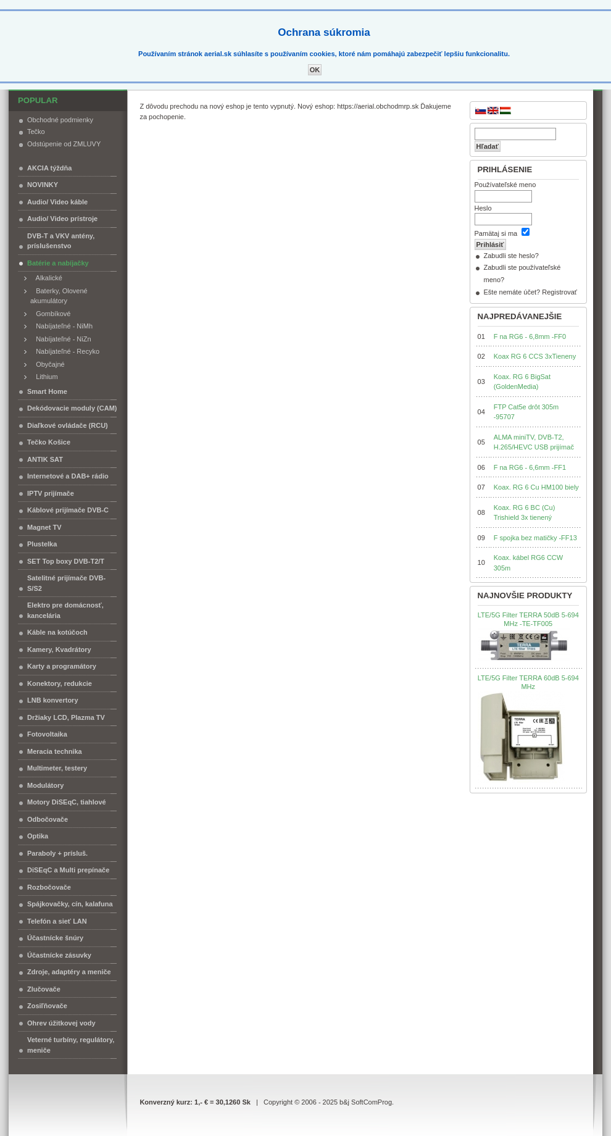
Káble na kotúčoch (57, 632)
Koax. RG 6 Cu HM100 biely (536, 487)
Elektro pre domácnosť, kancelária (65, 610)
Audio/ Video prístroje (62, 218)
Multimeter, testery (57, 768)
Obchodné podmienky (60, 119)
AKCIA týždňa (49, 168)
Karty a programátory (61, 666)
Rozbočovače (49, 887)
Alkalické (46, 278)
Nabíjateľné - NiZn (60, 339)
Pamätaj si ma (496, 233)
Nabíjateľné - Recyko (64, 351)
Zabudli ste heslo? (511, 255)
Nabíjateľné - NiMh (61, 326)
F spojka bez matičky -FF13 (535, 537)
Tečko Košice (48, 442)
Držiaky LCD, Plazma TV (66, 717)
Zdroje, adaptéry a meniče (69, 971)
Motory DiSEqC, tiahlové (66, 802)
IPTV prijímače (50, 493)
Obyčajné (47, 364)
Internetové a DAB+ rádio (68, 476)
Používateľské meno (505, 184)
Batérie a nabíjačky (58, 263)
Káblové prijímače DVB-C (68, 510)
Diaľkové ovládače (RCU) (67, 425)
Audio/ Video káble (57, 202)
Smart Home (47, 391)
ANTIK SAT (45, 459)
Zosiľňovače (47, 1005)
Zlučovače (43, 989)
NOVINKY (42, 184)
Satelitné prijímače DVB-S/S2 (66, 583)
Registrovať (559, 292)
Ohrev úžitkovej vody (61, 1023)
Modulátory (45, 785)
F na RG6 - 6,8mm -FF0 (530, 336)
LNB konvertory (52, 700)
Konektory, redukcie (59, 683)
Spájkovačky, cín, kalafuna (70, 904)
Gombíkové (50, 313)
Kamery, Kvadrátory (59, 649)
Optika (37, 836)
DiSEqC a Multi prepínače (68, 870)
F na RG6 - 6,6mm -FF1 (530, 467)
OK (315, 69)
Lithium (44, 376)
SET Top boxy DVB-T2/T (65, 561)
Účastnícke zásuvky (59, 955)
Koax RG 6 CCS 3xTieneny (535, 356)
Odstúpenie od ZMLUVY (64, 144)
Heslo (483, 208)
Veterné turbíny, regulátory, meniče (70, 1045)
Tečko (36, 131)
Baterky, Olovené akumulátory (59, 296)
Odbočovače (47, 819)
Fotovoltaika (47, 734)
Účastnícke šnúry (55, 938)
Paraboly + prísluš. (57, 853)
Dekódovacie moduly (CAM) (72, 408)
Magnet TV (44, 527)
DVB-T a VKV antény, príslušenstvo (60, 241)
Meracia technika (54, 751)
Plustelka (42, 544)
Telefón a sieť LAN (57, 921)
